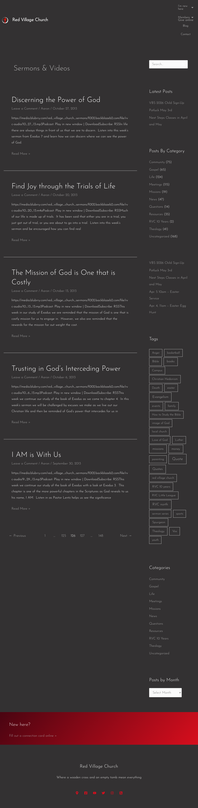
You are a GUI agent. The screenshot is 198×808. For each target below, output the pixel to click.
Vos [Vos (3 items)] (174, 503)
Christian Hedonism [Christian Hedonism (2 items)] (165, 350)
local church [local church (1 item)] (159, 403)
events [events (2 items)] (156, 377)
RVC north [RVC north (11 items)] (160, 476)
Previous (17, 507)
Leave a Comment (25, 80)
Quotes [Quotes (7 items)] (157, 441)
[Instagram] (112, 764)
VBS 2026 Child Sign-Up (166, 74)
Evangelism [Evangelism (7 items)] (160, 369)
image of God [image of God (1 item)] (160, 394)
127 (82, 507)
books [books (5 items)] (171, 333)
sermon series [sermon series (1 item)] (160, 485)
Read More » (21, 125)
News (153, 171)
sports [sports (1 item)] (179, 485)
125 (63, 507)
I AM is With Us (36, 427)
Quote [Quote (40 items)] (177, 431)
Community (157, 134)
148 (100, 507)
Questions (156, 178)
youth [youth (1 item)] (155, 511)
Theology (155, 201)
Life (152, 149)
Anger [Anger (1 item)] (156, 324)
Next (126, 507)
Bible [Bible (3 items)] (155, 333)
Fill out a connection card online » (33, 707)
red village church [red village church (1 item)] (163, 449)
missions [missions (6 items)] (158, 420)
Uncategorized (159, 208)
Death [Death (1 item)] (156, 359)
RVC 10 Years (159, 193)
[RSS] (121, 764)
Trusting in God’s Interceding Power (66, 340)
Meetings (155, 156)
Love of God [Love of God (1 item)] (160, 411)
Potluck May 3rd (160, 82)
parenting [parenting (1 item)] (158, 431)
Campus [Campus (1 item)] (157, 342)
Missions (155, 163)
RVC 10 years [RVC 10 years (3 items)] (161, 458)
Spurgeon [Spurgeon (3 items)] (158, 494)
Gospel (154, 141)
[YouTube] (94, 764)
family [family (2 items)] (172, 377)
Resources (156, 186)
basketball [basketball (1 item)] (173, 324)
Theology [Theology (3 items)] (158, 503)
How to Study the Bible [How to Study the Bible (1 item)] (166, 386)
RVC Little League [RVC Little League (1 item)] (164, 467)
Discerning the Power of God (56, 72)
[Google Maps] (77, 764)
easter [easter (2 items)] (171, 359)
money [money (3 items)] (175, 420)
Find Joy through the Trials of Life (63, 158)
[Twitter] (103, 764)
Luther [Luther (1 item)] (179, 411)
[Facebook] (85, 764)
